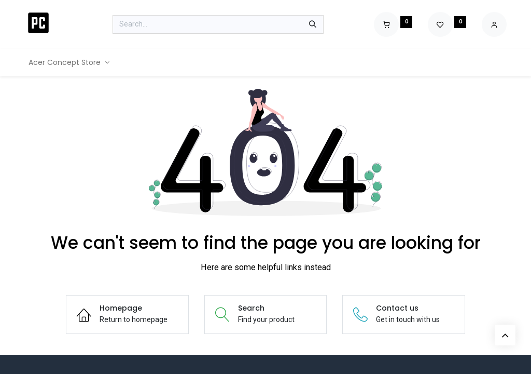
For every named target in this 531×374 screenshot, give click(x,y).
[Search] (312, 24)
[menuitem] (69, 62)
